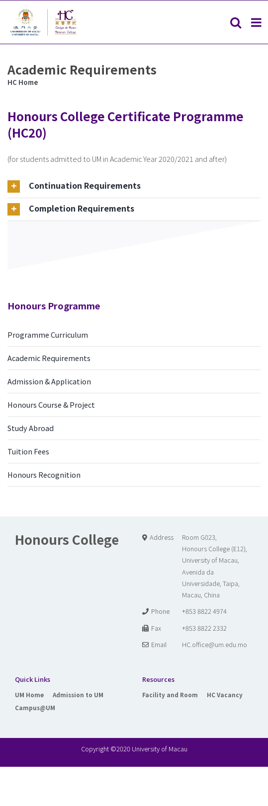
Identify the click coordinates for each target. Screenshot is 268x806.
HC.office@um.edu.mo (214, 644)
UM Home (29, 694)
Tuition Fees (28, 451)
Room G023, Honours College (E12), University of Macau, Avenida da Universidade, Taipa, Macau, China (214, 566)
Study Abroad (30, 428)
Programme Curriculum (47, 334)
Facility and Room (170, 694)
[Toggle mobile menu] (257, 22)
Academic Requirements (48, 358)
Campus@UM (35, 707)
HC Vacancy (225, 694)
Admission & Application (49, 381)
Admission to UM (78, 694)
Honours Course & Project (51, 404)
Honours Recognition (44, 474)
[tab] (134, 186)
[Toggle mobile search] (235, 22)
